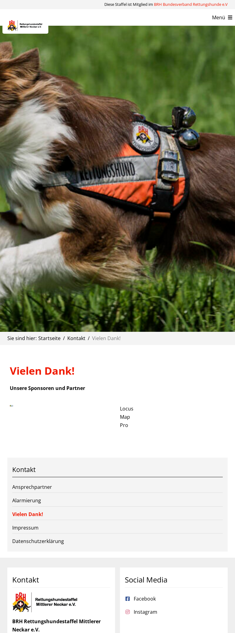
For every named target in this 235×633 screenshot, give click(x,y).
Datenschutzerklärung (38, 541)
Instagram (145, 612)
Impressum (25, 527)
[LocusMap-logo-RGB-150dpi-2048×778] (11, 407)
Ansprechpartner (32, 487)
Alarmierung (26, 500)
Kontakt (23, 469)
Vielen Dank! (27, 514)
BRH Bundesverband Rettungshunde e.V (191, 4)
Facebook (145, 598)
